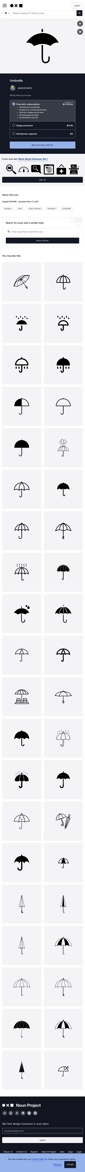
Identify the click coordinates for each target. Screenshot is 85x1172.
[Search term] (44, 13)
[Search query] (42, 231)
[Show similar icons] (80, 32)
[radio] (42, 110)
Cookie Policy (38, 1159)
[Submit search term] (79, 13)
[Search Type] (7, 13)
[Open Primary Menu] (5, 6)
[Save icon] (80, 24)
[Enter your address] (42, 1131)
